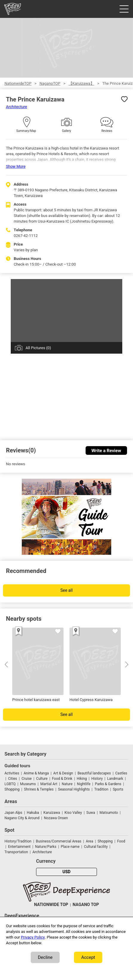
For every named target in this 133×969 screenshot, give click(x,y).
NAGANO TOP (86, 905)
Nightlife (83, 784)
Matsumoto (109, 812)
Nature (67, 784)
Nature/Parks (45, 846)
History (97, 778)
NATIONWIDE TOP (51, 905)
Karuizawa (52, 812)
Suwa (90, 812)
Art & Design (63, 773)
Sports (118, 789)
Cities (12, 778)
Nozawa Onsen (56, 818)
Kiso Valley (73, 812)
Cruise (26, 778)
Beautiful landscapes (94, 773)
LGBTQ (10, 784)
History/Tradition (17, 841)
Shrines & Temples (38, 789)
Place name (71, 846)
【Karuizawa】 (81, 83)
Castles (121, 773)
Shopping (11, 789)
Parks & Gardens (108, 784)
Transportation (16, 852)
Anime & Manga (36, 773)
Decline (45, 957)
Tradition (101, 789)
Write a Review (106, 450)
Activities (11, 773)
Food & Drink (62, 778)
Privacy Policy (33, 937)
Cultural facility (96, 846)
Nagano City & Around (21, 818)
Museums (28, 784)
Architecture (16, 107)
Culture (41, 778)
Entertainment (19, 846)
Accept (88, 957)
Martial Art (48, 784)
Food (121, 841)
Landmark (115, 778)
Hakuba (33, 812)
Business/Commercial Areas (58, 841)
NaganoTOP (49, 83)
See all (66, 590)
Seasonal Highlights (74, 789)
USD (67, 872)
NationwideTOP (17, 83)
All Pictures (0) (38, 348)
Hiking (82, 778)
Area (89, 841)
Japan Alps (13, 812)
